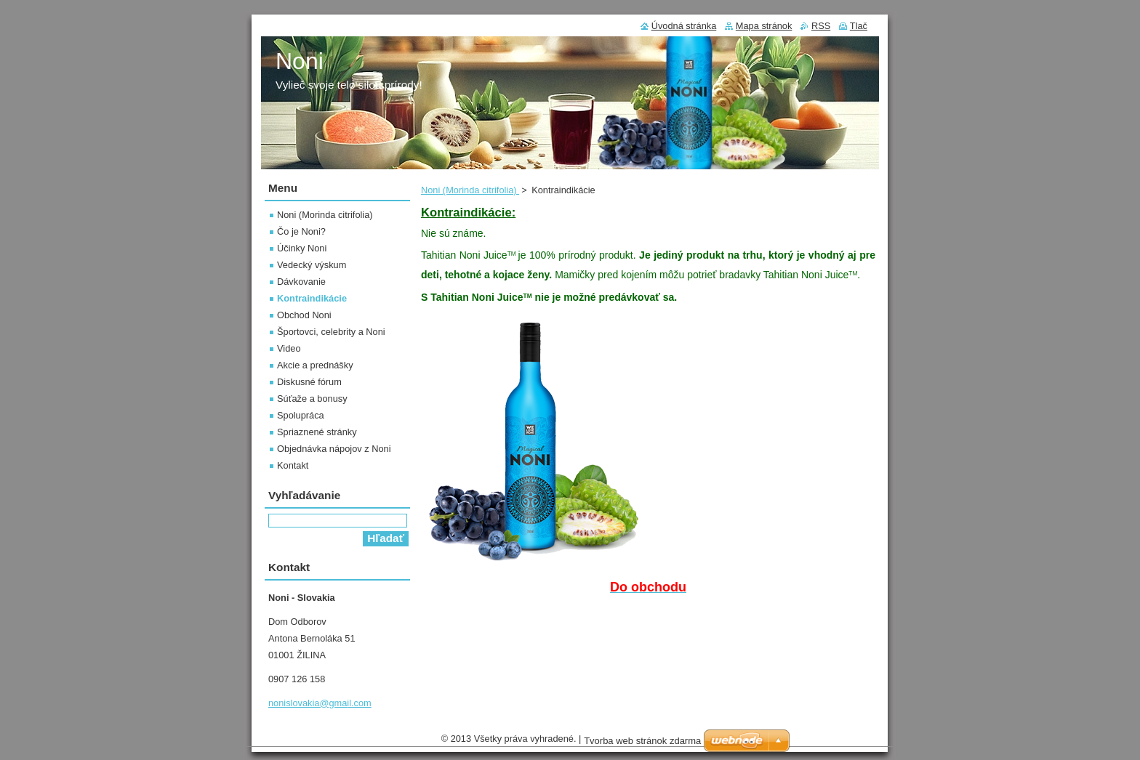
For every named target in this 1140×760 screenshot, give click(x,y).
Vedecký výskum (311, 264)
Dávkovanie (301, 281)
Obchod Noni (304, 315)
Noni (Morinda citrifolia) (470, 190)
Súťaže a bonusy (312, 398)
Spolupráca (300, 415)
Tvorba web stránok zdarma (642, 744)
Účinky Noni (301, 248)
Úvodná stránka (684, 25)
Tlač (858, 25)
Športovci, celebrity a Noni (331, 331)
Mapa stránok (764, 25)
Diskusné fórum (309, 381)
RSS (820, 25)
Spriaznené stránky (317, 432)
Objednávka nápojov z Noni (334, 448)
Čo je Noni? (301, 231)
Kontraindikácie (312, 298)
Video (289, 348)
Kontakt (292, 465)
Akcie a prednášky (315, 365)
